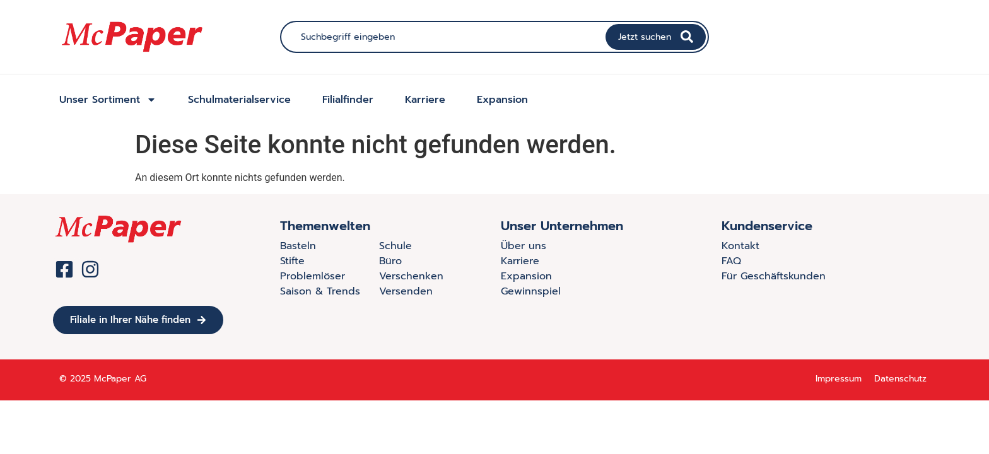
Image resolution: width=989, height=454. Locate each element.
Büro (390, 261)
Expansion (502, 99)
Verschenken (411, 276)
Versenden (406, 291)
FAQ (731, 261)
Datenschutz (900, 378)
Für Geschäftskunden (774, 276)
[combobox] (444, 37)
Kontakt (740, 245)
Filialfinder (347, 99)
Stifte (292, 261)
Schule (395, 245)
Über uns (523, 245)
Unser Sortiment (107, 99)
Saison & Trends (320, 291)
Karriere (425, 99)
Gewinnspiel (531, 291)
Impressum (839, 378)
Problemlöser (312, 276)
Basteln (298, 245)
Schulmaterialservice (239, 99)
